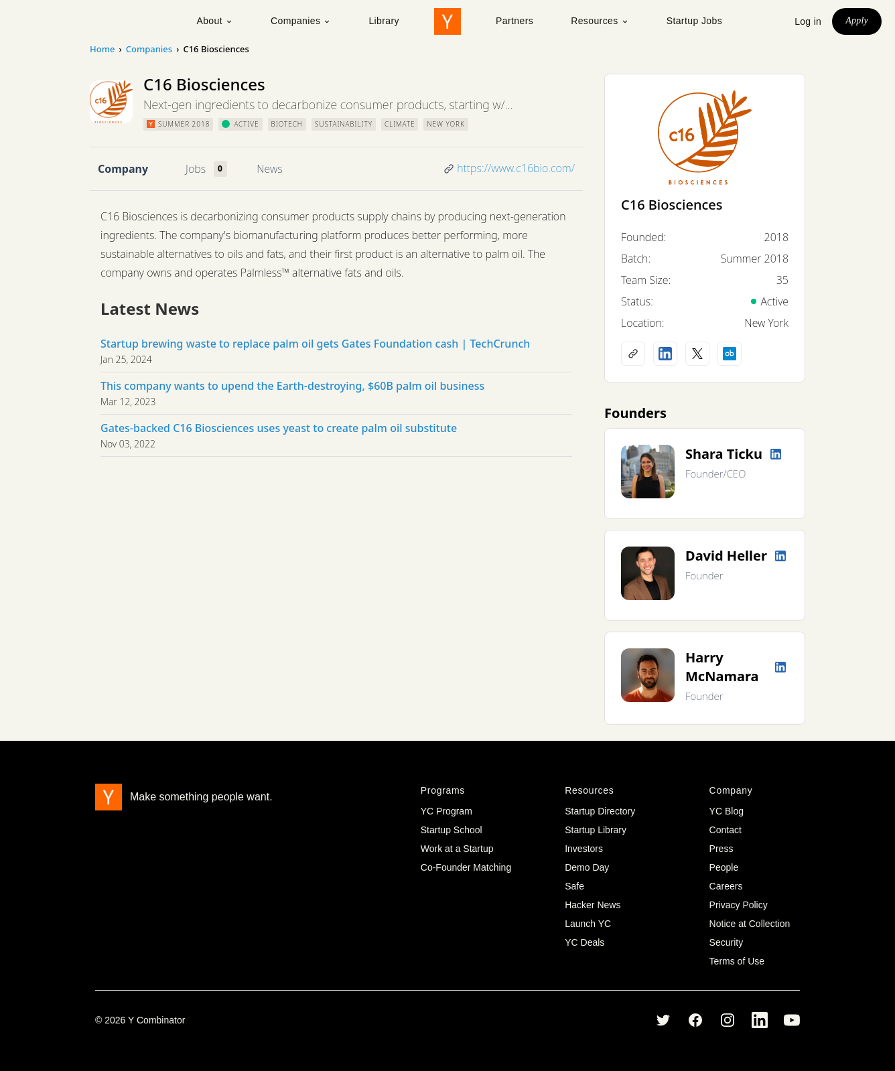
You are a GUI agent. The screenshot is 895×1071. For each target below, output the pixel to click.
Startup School (451, 830)
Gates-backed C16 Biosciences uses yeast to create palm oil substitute (278, 428)
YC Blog (726, 811)
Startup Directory (600, 811)
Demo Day (587, 867)
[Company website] (633, 354)
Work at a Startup (457, 848)
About (214, 20)
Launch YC (588, 923)
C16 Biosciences (671, 205)
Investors (584, 848)
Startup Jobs (694, 20)
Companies (301, 20)
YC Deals (584, 942)
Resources (600, 20)
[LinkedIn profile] (665, 354)
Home (102, 49)
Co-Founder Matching (466, 867)
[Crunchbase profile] (729, 354)
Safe (574, 886)
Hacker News (592, 905)
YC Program (446, 811)
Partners (514, 20)
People (724, 867)
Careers (726, 886)
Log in (808, 21)
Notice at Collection (749, 923)
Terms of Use (736, 961)
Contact (725, 830)
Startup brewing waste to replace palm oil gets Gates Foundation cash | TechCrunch (315, 343)
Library (383, 20)
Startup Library (595, 830)
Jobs (196, 168)
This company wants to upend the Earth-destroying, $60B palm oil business (292, 385)
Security (726, 942)
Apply (856, 20)
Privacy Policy (738, 905)
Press (721, 848)
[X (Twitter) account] (697, 354)
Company (123, 168)
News (269, 168)
